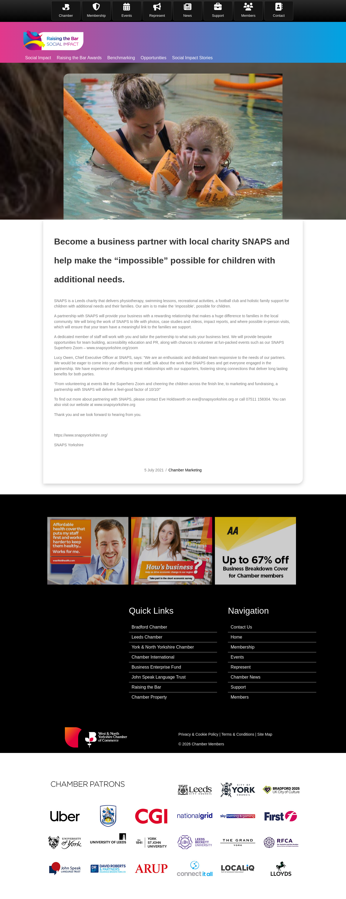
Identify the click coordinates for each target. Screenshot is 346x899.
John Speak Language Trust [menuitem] (159, 677)
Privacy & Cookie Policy (198, 734)
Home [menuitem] (236, 637)
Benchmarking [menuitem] (121, 57)
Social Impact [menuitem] (38, 57)
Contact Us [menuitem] (241, 627)
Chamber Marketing (185, 480)
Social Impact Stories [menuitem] (192, 57)
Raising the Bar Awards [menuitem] (79, 57)
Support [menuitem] (238, 687)
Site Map (264, 734)
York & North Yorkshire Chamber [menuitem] (163, 647)
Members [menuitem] (240, 697)
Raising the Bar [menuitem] (146, 687)
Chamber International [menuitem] (153, 657)
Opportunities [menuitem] (153, 57)
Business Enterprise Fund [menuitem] (156, 667)
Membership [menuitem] (242, 647)
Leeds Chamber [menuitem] (147, 637)
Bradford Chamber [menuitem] (149, 627)
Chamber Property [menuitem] (149, 697)
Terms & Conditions (237, 734)
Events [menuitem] (237, 657)
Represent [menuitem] (241, 667)
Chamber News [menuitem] (245, 677)
